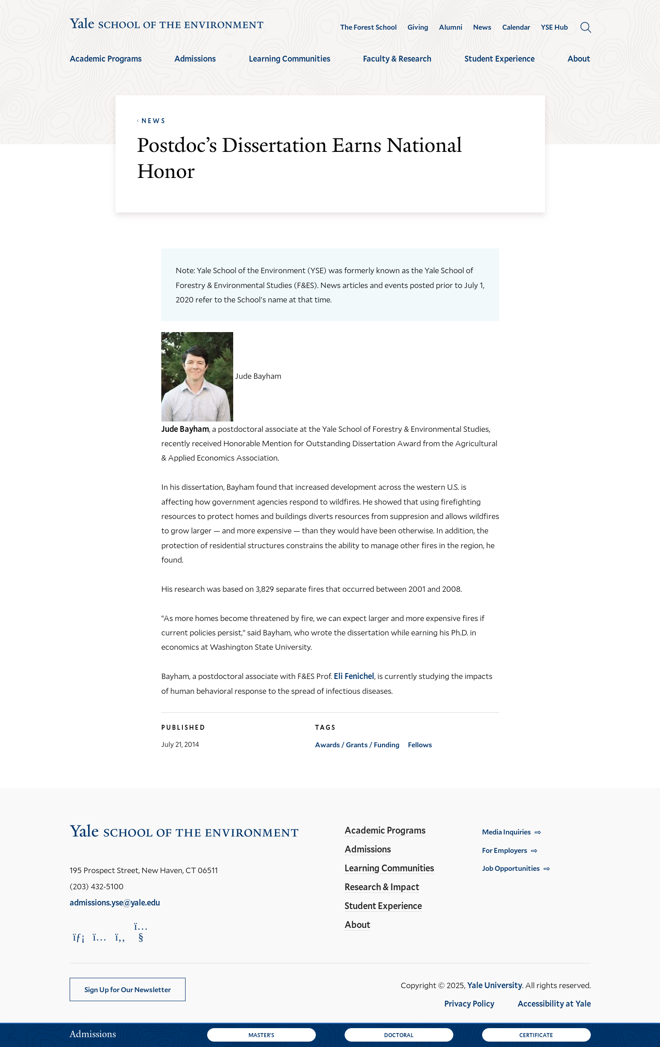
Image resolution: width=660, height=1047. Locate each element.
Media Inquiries (506, 831)
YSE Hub (554, 27)
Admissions (195, 58)
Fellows (420, 744)
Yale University (494, 985)
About (578, 58)
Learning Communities (289, 58)
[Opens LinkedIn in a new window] (79, 936)
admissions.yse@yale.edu (115, 902)
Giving (418, 27)
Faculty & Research (397, 58)
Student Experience (500, 58)
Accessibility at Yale (554, 1003)
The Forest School (368, 27)
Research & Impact (382, 886)
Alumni (450, 27)
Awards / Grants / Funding (357, 744)
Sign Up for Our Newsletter (127, 989)
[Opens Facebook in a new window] (120, 936)
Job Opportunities (511, 868)
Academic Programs (106, 58)
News (482, 27)
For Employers (504, 850)
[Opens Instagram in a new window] (99, 936)
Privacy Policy (469, 1003)
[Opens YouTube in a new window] (141, 931)
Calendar (516, 27)
